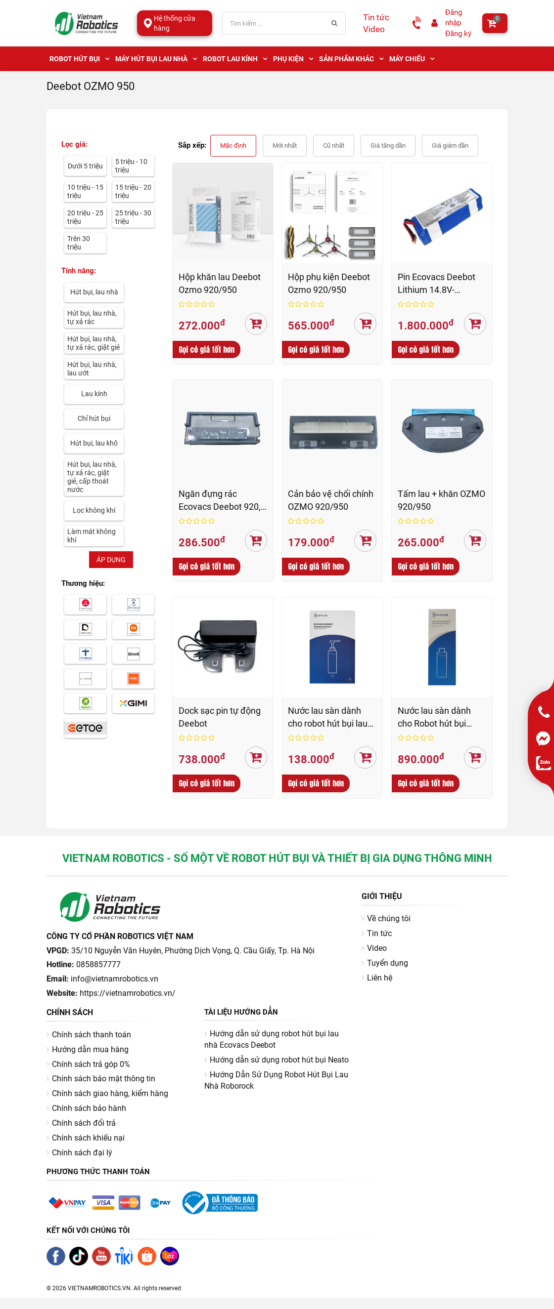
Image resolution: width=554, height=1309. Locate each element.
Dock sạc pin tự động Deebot (220, 717)
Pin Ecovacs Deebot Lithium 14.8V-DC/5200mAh (436, 284)
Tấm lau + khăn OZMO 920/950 (441, 500)
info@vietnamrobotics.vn (114, 978)
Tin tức (376, 17)
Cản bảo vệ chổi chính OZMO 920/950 (330, 500)
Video (374, 29)
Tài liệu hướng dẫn (241, 1012)
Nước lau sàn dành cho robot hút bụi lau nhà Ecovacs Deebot (328, 717)
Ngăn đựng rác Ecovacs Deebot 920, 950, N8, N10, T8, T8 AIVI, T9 (220, 501)
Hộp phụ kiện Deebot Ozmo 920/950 (329, 283)
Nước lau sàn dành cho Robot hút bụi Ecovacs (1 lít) (434, 717)
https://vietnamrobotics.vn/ (128, 993)
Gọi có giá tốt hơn (206, 349)
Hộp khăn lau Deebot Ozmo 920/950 (220, 283)
